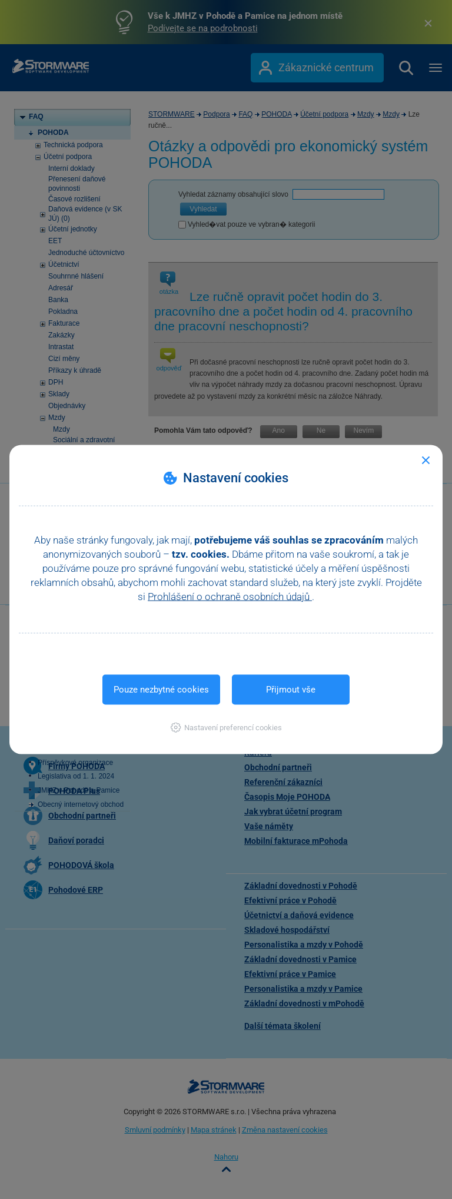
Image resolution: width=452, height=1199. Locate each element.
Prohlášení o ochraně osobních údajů (230, 596)
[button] (226, 727)
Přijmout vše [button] (290, 689)
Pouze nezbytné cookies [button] (161, 689)
